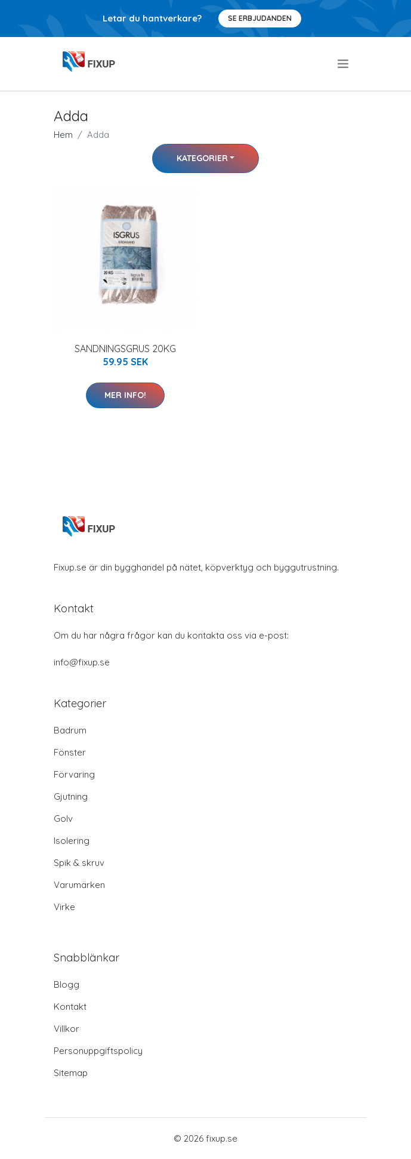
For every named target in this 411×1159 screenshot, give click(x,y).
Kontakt (70, 1006)
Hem (63, 134)
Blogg (66, 984)
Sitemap (71, 1072)
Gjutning (71, 796)
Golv (63, 818)
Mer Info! (125, 395)
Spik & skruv (79, 862)
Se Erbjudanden (260, 18)
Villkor (66, 1028)
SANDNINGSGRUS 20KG (125, 349)
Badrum (70, 730)
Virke (64, 907)
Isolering (71, 840)
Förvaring (74, 774)
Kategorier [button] (202, 158)
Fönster (70, 752)
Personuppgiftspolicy (98, 1050)
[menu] (344, 64)
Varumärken (79, 884)
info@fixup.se (82, 662)
